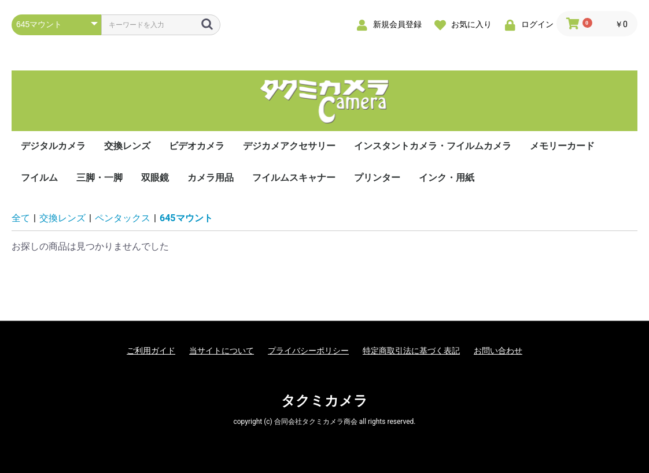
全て (21, 218)
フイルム (39, 177)
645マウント (186, 218)
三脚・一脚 (99, 177)
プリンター (377, 177)
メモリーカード (562, 145)
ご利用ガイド (151, 350)
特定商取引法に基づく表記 (411, 350)
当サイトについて (221, 350)
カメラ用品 (210, 177)
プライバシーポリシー (308, 350)
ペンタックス (122, 218)
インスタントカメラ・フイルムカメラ (432, 145)
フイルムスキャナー (293, 177)
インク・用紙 (446, 177)
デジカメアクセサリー (289, 145)
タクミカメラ (324, 401)
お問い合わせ (498, 350)
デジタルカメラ (53, 145)
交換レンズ (127, 145)
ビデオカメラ (196, 145)
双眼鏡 (155, 177)
